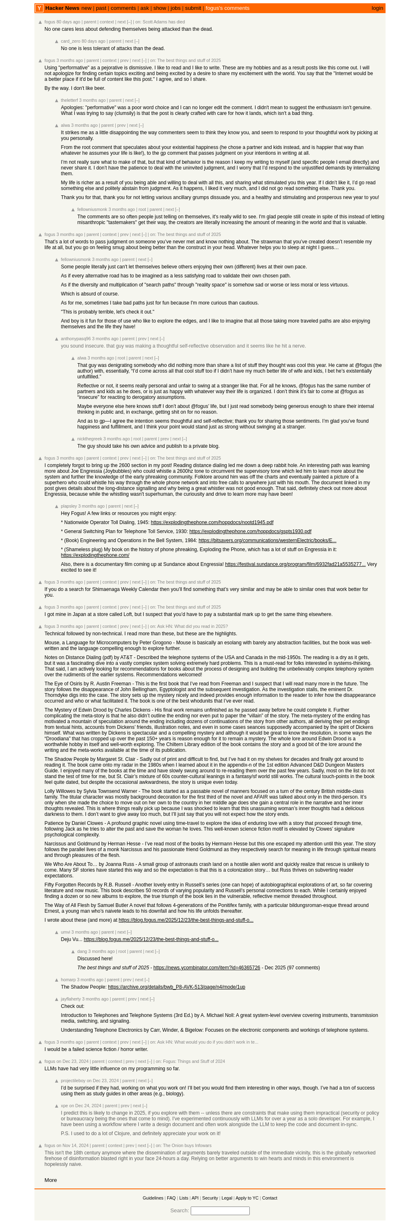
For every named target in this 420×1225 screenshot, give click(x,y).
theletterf (69, 100)
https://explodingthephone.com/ (95, 555)
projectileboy (73, 1080)
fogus (50, 21)
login (377, 8)
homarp (68, 979)
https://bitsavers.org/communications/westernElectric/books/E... (267, 540)
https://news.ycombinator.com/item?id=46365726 (206, 968)
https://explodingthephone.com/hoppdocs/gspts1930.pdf (250, 531)
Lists (183, 1197)
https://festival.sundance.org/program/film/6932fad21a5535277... (295, 564)
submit (193, 8)
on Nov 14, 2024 (73, 1145)
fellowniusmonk (92, 209)
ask (144, 8)
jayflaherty (71, 998)
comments (123, 8)
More (51, 1180)
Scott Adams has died (164, 21)
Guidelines (153, 1197)
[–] (129, 21)
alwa (65, 125)
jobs (175, 8)
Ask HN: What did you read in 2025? (192, 626)
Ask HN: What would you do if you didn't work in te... (207, 1042)
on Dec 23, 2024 (73, 1061)
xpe (64, 1105)
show (159, 8)
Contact (269, 1197)
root (142, 209)
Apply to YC (246, 1197)
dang (82, 951)
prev (124, 60)
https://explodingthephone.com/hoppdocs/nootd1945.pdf (212, 522)
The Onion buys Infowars (187, 1145)
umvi (66, 932)
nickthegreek (90, 438)
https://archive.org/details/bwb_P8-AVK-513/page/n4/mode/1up (176, 987)
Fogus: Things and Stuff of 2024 (194, 1061)
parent (90, 21)
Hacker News (63, 8)
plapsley (69, 506)
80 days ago (68, 21)
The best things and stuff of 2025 (189, 60)
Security (210, 1197)
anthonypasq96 (76, 338)
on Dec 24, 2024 (85, 1105)
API (195, 1197)
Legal (226, 1197)
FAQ (171, 1197)
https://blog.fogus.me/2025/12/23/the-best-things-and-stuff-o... (186, 920)
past (101, 8)
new (86, 8)
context (107, 21)
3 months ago (70, 60)
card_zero (70, 41)
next (121, 21)
